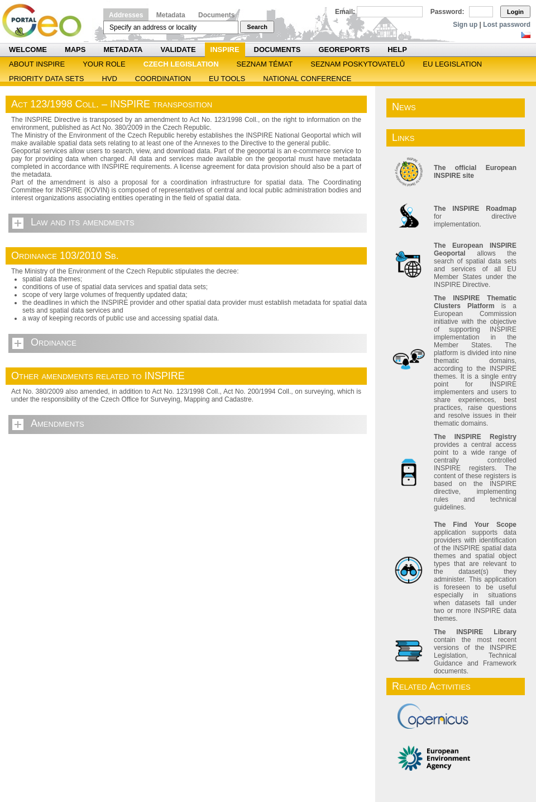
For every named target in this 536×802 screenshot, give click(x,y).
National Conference (307, 78)
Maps (75, 49)
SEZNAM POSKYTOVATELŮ (357, 64)
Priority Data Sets (46, 78)
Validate (178, 49)
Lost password (506, 25)
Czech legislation (181, 64)
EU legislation (452, 64)
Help (397, 49)
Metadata (170, 15)
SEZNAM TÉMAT (265, 64)
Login (515, 11)
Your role (104, 64)
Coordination (163, 78)
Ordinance (53, 342)
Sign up (465, 25)
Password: (447, 12)
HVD (109, 78)
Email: (345, 12)
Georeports (344, 49)
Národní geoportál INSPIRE (46, 21)
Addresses (126, 15)
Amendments (57, 423)
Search (257, 26)
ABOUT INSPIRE (37, 64)
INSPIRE (225, 49)
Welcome (28, 49)
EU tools (227, 78)
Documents (216, 15)
